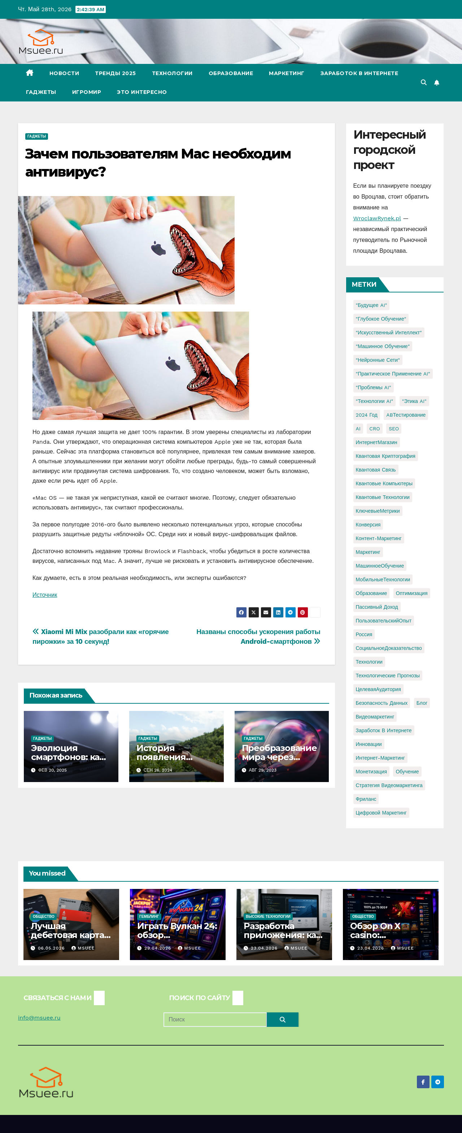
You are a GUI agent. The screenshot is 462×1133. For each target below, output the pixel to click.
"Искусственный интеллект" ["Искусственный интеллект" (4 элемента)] (389, 332)
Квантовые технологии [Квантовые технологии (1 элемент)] (383, 497)
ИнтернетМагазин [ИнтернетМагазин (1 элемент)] (376, 442)
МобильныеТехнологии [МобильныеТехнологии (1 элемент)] (383, 579)
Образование (231, 73)
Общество (44, 917)
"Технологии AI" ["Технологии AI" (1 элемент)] (374, 401)
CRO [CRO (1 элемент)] (374, 428)
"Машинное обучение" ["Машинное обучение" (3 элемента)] (383, 346)
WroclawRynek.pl (377, 218)
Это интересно (142, 92)
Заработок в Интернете (359, 73)
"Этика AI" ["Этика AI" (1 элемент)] (414, 401)
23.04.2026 (265, 948)
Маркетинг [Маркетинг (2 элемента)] (368, 552)
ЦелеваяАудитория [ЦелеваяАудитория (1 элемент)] (378, 689)
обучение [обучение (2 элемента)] (407, 771)
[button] (424, 82)
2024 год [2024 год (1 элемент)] (367, 415)
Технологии (172, 73)
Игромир (86, 92)
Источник (44, 594)
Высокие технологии (268, 917)
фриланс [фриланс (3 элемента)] (366, 799)
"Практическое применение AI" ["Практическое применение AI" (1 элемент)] (393, 374)
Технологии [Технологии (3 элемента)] (369, 662)
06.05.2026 (52, 948)
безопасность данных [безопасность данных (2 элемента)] (382, 703)
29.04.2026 (158, 948)
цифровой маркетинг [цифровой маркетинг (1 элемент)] (381, 813)
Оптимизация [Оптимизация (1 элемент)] (412, 593)
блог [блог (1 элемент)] (422, 703)
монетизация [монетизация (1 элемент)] (371, 771)
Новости (64, 73)
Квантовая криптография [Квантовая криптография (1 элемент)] (385, 456)
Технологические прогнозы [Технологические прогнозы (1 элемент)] (388, 675)
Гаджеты (41, 92)
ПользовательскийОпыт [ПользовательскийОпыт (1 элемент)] (384, 621)
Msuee (83, 948)
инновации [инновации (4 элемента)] (369, 744)
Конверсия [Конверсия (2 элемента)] (368, 525)
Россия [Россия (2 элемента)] (364, 634)
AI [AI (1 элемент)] (358, 428)
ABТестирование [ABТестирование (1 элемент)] (406, 415)
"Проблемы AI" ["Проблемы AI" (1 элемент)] (373, 387)
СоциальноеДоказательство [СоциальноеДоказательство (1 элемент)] (389, 648)
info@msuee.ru (39, 1017)
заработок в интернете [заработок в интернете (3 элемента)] (384, 730)
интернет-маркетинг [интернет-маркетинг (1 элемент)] (380, 758)
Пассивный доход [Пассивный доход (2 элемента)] (377, 607)
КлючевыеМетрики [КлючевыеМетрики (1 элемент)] (378, 511)
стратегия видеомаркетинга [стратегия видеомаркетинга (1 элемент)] (389, 785)
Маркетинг (287, 73)
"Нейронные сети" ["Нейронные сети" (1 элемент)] (378, 360)
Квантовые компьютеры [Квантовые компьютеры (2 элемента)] (384, 483)
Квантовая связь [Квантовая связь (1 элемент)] (376, 470)
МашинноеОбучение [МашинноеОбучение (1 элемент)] (380, 566)
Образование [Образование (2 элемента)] (371, 593)
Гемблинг (149, 917)
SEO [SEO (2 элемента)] (394, 428)
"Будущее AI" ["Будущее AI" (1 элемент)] (371, 305)
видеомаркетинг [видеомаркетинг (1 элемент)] (375, 717)
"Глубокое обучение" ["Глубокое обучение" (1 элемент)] (381, 319)
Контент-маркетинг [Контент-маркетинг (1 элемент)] (379, 538)
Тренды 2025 (115, 73)
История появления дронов (161, 757)
